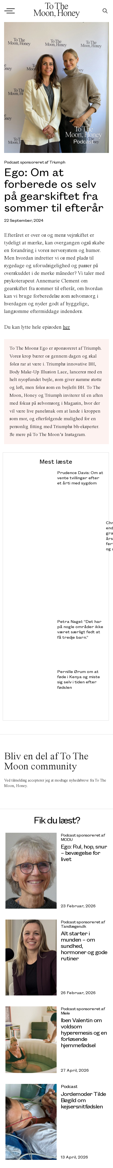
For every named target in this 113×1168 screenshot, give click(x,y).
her (66, 327)
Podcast (69, 1086)
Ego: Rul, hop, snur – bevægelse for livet (84, 852)
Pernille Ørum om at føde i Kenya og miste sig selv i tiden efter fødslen (78, 679)
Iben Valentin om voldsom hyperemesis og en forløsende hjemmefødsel (84, 1032)
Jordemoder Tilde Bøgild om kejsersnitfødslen (83, 1100)
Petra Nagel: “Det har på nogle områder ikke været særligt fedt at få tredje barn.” (80, 629)
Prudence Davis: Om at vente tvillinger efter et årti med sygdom (80, 477)
